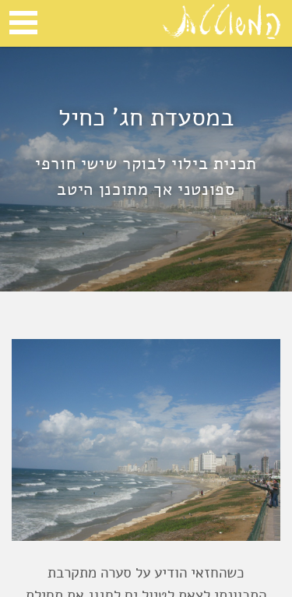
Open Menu (23, 23)
